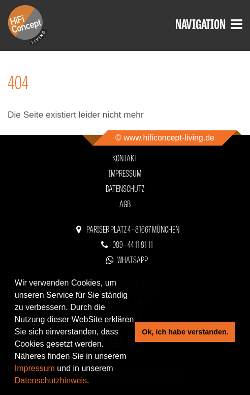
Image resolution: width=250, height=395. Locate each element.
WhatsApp (132, 259)
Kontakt (125, 157)
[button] (93, 381)
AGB (125, 203)
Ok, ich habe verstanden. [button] (185, 332)
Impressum (35, 368)
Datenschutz (125, 188)
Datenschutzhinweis (51, 380)
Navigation (208, 23)
